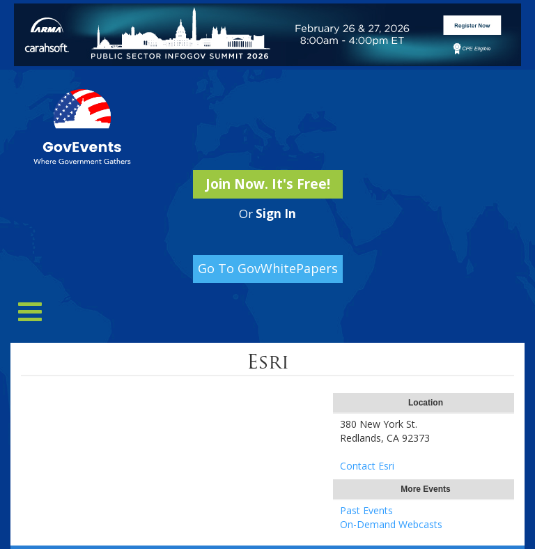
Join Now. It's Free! (268, 184)
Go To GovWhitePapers (268, 268)
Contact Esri (367, 465)
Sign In (276, 214)
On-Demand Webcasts (391, 524)
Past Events (366, 510)
